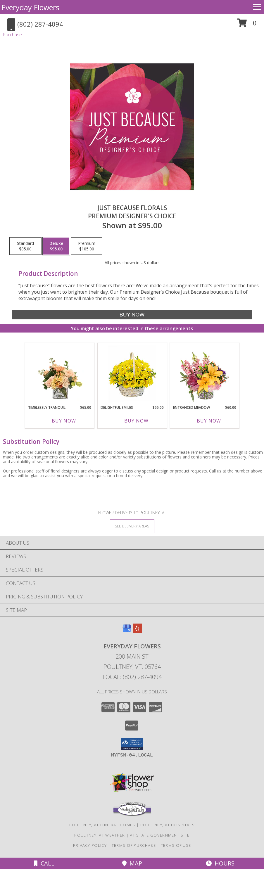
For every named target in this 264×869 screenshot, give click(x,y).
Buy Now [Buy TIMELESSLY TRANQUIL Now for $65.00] (64, 421)
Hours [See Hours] (220, 863)
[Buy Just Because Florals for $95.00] (132, 314)
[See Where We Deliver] (132, 526)
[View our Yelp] (137, 631)
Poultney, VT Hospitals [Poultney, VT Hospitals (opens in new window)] (167, 825)
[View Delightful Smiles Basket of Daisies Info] (132, 374)
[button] (247, 25)
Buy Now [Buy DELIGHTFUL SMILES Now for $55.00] (136, 421)
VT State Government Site (159, 835)
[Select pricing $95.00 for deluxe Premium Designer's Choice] (56, 246)
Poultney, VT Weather (99, 835)
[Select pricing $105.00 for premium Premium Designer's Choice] (86, 246)
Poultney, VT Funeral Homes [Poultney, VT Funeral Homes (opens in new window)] (102, 825)
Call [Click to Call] (44, 863)
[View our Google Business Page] (127, 631)
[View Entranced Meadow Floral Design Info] (204, 374)
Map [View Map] (132, 863)
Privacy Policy (90, 845)
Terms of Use (176, 845)
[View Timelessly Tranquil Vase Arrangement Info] (59, 374)
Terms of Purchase (134, 845)
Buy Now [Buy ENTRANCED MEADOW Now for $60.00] (209, 421)
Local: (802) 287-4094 (132, 677)
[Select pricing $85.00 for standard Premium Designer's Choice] (25, 246)
